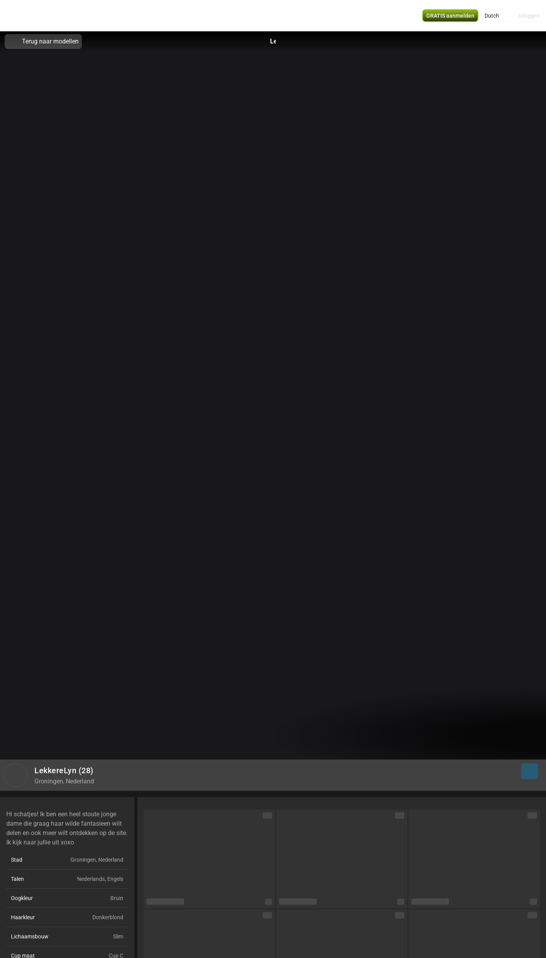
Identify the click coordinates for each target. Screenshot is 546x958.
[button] (496, 15)
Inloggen (529, 16)
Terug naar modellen (43, 41)
